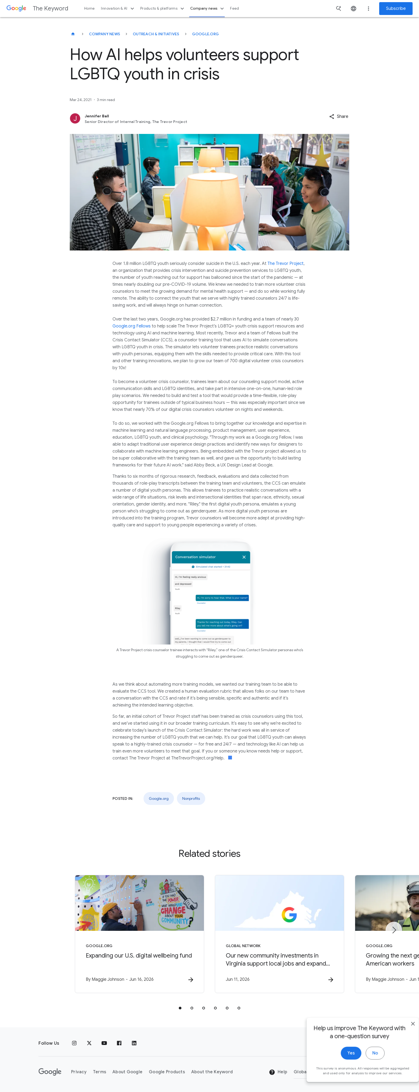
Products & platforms (162, 8)
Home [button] (89, 8)
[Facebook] (119, 1043)
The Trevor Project (285, 263)
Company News (104, 34)
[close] (402, 1032)
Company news (207, 8)
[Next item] (394, 930)
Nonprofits (191, 798)
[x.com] (89, 1043)
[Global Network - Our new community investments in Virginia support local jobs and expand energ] (279, 934)
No (364, 1061)
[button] (338, 116)
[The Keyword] (73, 34)
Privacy (79, 1072)
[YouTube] (104, 1043)
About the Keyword (212, 1072)
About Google (127, 1072)
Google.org (205, 34)
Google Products (167, 1072)
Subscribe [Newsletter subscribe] (396, 8)
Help (278, 1072)
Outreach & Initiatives (156, 34)
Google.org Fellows (131, 326)
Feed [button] (234, 8)
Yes (340, 1061)
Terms (99, 1072)
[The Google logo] (49, 1072)
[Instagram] (74, 1043)
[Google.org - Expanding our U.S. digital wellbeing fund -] (139, 934)
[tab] (180, 1008)
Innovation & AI (118, 8)
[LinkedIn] (134, 1043)
